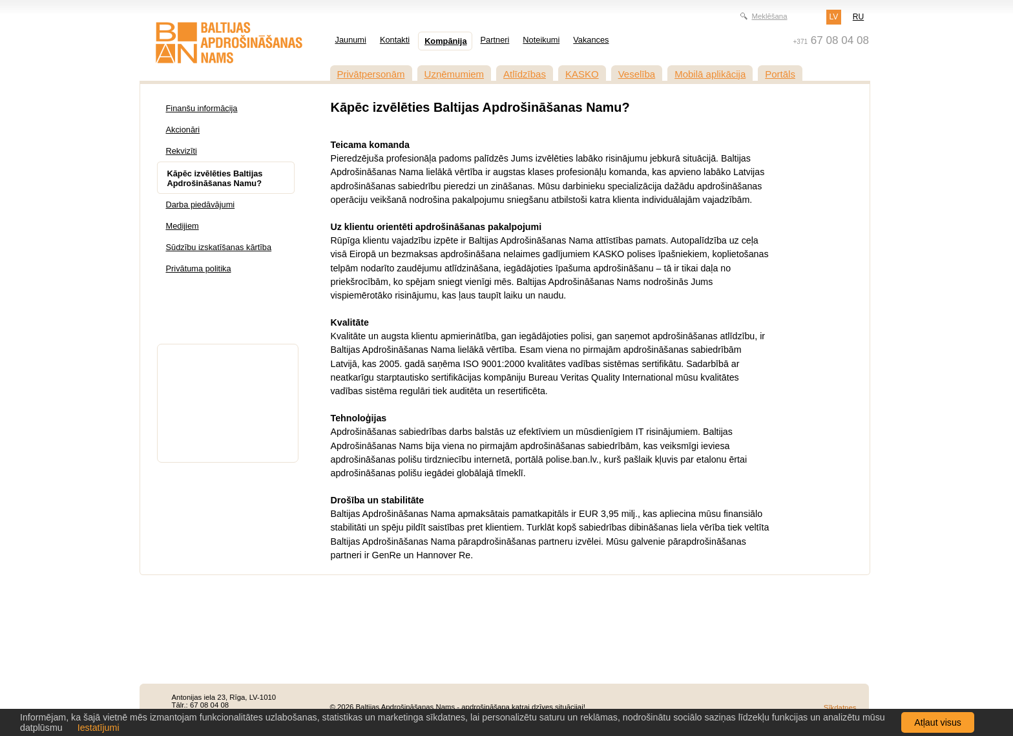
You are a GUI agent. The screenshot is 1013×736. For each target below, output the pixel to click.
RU (858, 16)
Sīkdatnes (840, 707)
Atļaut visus (937, 722)
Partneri (495, 40)
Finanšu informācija (202, 108)
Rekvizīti (181, 151)
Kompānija (445, 41)
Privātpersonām (371, 73)
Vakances (591, 40)
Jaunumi (350, 40)
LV (834, 16)
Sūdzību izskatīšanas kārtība (219, 247)
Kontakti (395, 40)
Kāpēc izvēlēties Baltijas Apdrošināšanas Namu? (215, 178)
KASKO (582, 73)
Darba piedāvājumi (200, 204)
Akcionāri (183, 129)
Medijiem (182, 226)
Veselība (637, 73)
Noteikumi (541, 40)
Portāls (780, 73)
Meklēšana (769, 16)
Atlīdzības (524, 73)
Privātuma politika (198, 268)
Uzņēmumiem (454, 73)
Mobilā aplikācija (710, 73)
